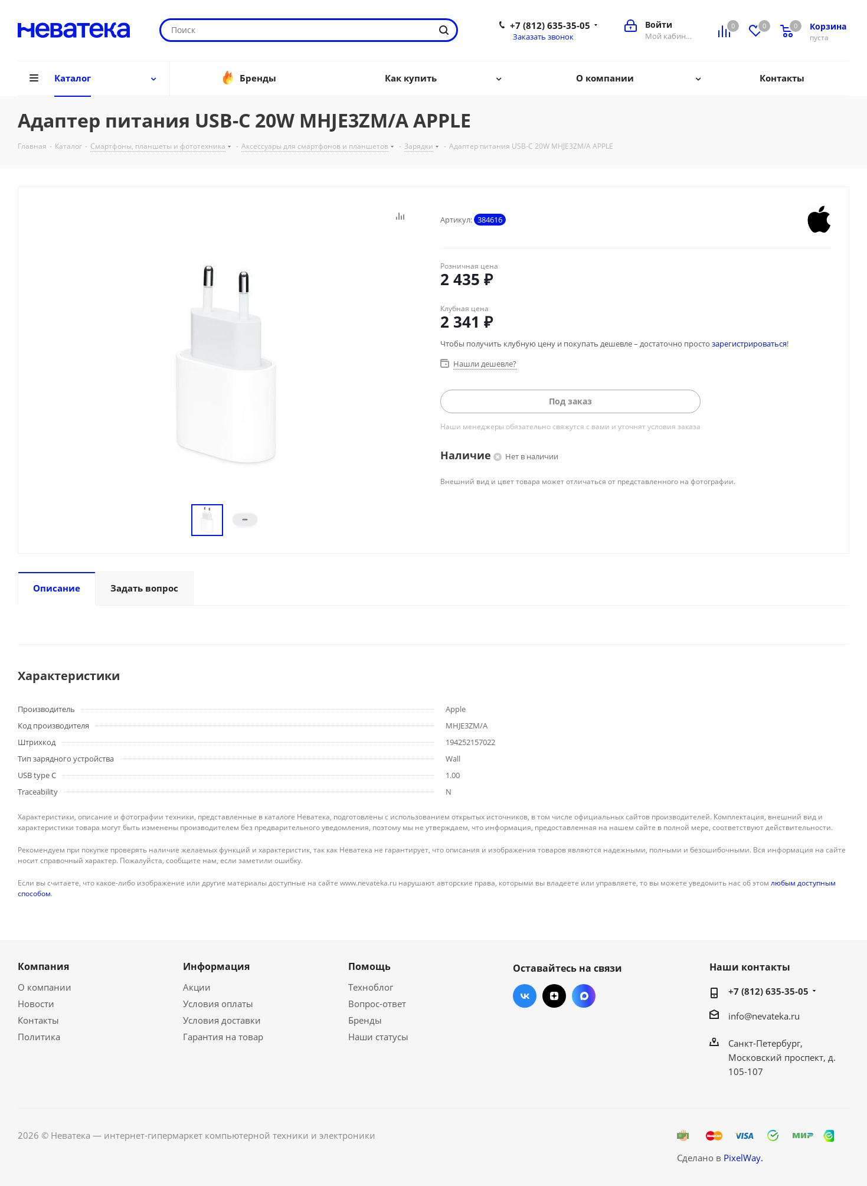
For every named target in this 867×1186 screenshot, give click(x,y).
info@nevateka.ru (764, 1016)
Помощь (369, 966)
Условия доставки (222, 1020)
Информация (216, 966)
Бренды (365, 1020)
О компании (44, 987)
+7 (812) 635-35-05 (550, 25)
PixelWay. (743, 1158)
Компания (43, 966)
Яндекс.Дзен (554, 996)
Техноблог (370, 987)
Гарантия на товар (223, 1037)
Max (584, 996)
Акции (197, 987)
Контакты (38, 1020)
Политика (39, 1037)
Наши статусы (378, 1037)
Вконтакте (524, 996)
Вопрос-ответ (377, 1003)
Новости (36, 1003)
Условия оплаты (218, 1003)
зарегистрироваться (749, 343)
